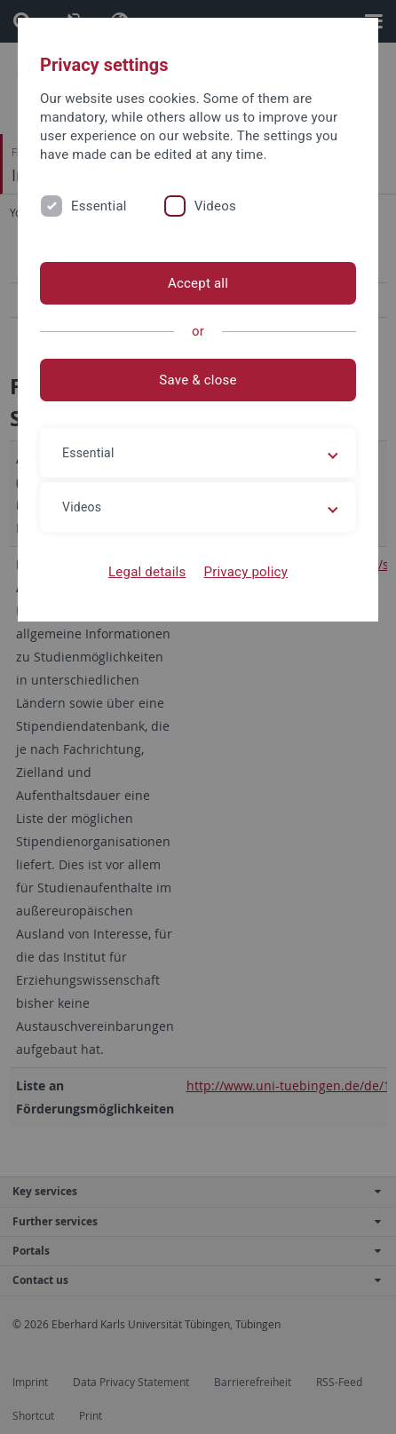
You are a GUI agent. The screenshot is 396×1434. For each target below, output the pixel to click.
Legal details (147, 572)
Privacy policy (245, 572)
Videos (215, 206)
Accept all (198, 283)
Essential (99, 206)
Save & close (197, 380)
